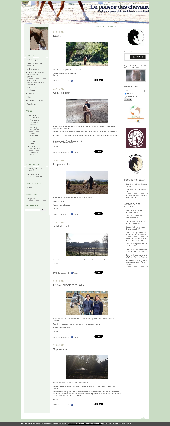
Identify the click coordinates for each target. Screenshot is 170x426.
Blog (29, 97)
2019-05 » (117, 27)
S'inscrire (129, 93)
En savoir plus (126, 424)
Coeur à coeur (61, 92)
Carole (128, 210)
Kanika (128, 238)
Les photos (31, 199)
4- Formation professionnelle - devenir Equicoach (35, 82)
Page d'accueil (108, 27)
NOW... (57, 36)
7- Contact (31, 93)
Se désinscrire (131, 96)
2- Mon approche (33, 69)
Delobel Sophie (131, 221)
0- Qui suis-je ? (32, 60)
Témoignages (32, 104)
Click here (30, 188)
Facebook (75, 81)
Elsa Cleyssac (131, 261)
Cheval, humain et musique (69, 285)
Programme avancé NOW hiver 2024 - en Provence (136, 263)
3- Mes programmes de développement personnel (35, 75)
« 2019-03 (97, 27)
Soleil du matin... (62, 226)
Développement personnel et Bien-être (35, 122)
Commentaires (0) (63, 81)
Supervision (60, 349)
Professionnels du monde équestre (35, 141)
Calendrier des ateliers (35, 101)
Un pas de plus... (63, 164)
